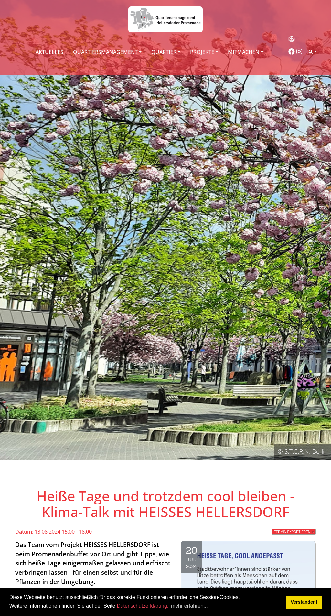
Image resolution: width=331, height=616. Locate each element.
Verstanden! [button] (304, 602)
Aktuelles (49, 52)
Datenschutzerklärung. (142, 606)
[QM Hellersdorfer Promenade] (165, 19)
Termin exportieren (292, 532)
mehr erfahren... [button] (189, 606)
